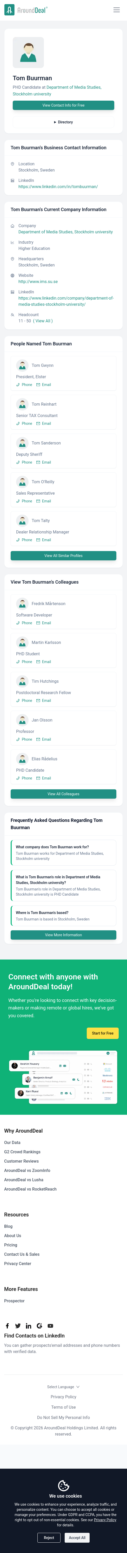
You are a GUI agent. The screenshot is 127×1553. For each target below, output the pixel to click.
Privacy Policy (63, 1396)
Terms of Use (63, 1407)
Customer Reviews (21, 1161)
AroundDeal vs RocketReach (30, 1189)
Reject (49, 1538)
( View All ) (43, 320)
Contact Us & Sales (21, 1254)
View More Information (63, 935)
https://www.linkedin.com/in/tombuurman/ (58, 186)
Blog (8, 1226)
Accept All (77, 1538)
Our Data (12, 1142)
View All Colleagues (63, 794)
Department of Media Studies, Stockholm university (65, 231)
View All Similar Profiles (63, 556)
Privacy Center (17, 1263)
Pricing (10, 1245)
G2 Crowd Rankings (22, 1151)
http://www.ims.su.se (38, 281)
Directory (65, 122)
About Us (12, 1235)
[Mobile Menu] (116, 9)
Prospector (14, 1300)
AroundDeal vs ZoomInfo (27, 1170)
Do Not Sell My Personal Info (63, 1417)
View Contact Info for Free (63, 105)
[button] (63, 373)
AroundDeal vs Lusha (23, 1179)
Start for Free (102, 1033)
